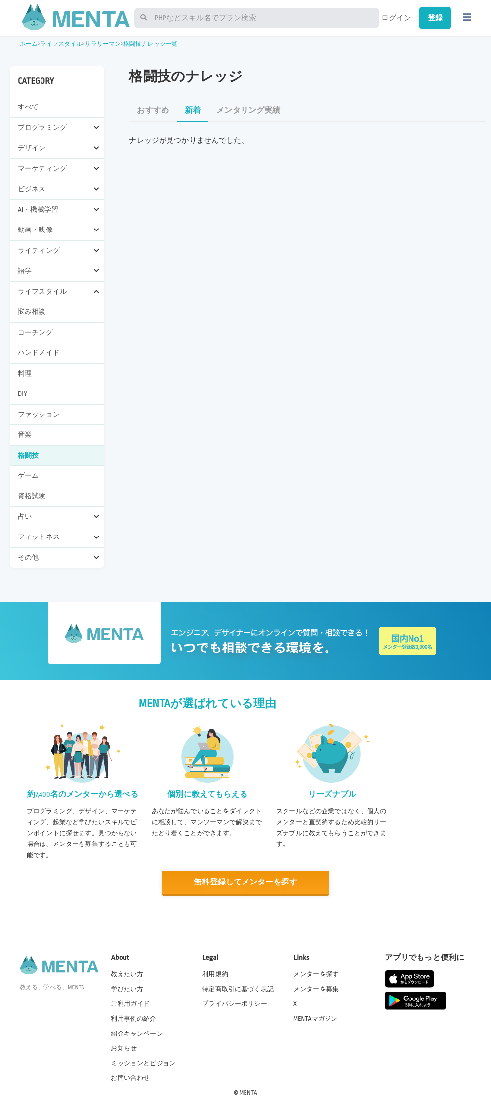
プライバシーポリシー (234, 1003)
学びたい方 (127, 988)
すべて (28, 107)
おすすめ (153, 110)
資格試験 (32, 495)
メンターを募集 (316, 988)
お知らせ (124, 1048)
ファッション (39, 414)
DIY (22, 393)
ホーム (29, 44)
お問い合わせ (130, 1078)
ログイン (396, 18)
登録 (435, 18)
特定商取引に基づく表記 (238, 988)
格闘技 (28, 455)
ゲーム (28, 475)
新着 (193, 110)
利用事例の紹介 (133, 1018)
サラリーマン (103, 44)
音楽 (25, 434)
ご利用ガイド (130, 1003)
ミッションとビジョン (143, 1063)
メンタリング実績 (248, 110)
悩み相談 (32, 311)
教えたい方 (127, 973)
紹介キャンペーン (137, 1033)
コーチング (35, 332)
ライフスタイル (61, 44)
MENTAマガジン (315, 1018)
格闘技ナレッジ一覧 (150, 44)
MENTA (248, 1092)
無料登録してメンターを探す (245, 882)
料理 (25, 373)
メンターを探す (316, 973)
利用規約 (215, 973)
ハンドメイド (39, 352)
